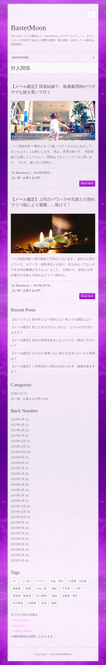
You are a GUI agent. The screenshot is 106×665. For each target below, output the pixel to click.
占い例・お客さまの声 (26, 177)
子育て (79, 588)
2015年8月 (17, 528)
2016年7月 (17, 468)
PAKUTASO (21, 620)
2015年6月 (17, 538)
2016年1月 (17, 500)
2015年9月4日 (41, 172)
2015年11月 (18, 511)
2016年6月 (17, 473)
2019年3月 (17, 419)
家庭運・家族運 (22, 595)
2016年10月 (18, 452)
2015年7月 (17, 533)
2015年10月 (18, 517)
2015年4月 (17, 549)
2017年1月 (17, 435)
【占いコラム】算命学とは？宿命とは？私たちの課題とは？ (51, 319)
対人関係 (41, 595)
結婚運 (32, 602)
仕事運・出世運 (77, 581)
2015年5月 (17, 544)
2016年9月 (17, 457)
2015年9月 (17, 522)
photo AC (19, 625)
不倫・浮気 (56, 581)
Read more (87, 183)
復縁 (54, 595)
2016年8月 (17, 462)
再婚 (28, 588)
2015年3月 (17, 555)
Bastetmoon (22, 172)
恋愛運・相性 (70, 595)
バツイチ (40, 581)
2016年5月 (17, 479)
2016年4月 (17, 484)
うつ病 (26, 581)
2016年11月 (18, 446)
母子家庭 (18, 602)
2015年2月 (17, 560)
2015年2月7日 (41, 285)
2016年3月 (17, 490)
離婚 (54, 602)
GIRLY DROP (23, 631)
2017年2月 (17, 430)
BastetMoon (28, 28)
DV (14, 581)
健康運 (16, 588)
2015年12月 (18, 506)
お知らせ (17, 393)
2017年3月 (17, 424)
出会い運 (41, 588)
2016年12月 (18, 441)
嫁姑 (54, 588)
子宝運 (66, 588)
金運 (44, 602)
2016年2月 (17, 495)
